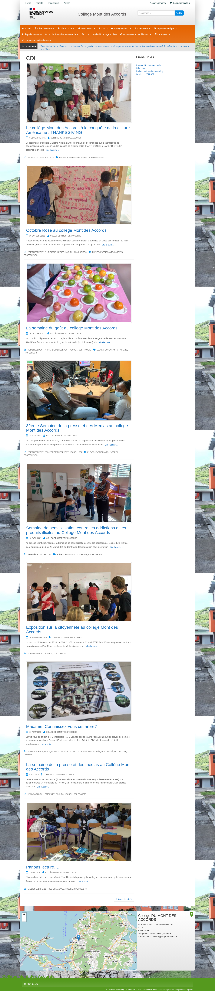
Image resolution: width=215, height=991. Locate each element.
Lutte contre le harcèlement (137, 34)
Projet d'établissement (57, 350)
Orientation (144, 28)
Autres (67, 3)
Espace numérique (167, 28)
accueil (40, 157)
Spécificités (94, 752)
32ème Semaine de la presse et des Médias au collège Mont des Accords (77, 428)
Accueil (28, 28)
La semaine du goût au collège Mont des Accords (72, 328)
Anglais (31, 157)
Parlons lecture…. (42, 867)
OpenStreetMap (132, 969)
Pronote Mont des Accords (148, 65)
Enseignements (123, 28)
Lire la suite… (52, 150)
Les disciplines (79, 752)
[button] (78, 938)
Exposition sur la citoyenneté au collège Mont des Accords (72, 629)
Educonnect (141, 68)
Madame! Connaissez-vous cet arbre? (61, 726)
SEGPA (47, 752)
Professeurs (97, 157)
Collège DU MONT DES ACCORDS (66, 138)
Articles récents (124, 899)
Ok (179, 13)
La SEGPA (164, 34)
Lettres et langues (53, 794)
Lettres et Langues (54, 889)
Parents (39, 3)
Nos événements (158, 3)
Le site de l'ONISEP (145, 74)
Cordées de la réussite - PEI (38, 40)
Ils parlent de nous (33, 34)
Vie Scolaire (68, 28)
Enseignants (53, 3)
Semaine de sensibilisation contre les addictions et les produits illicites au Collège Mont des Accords (76, 530)
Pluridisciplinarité (54, 252)
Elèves (28, 3)
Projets (49, 157)
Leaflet (123, 969)
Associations (88, 28)
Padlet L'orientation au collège (150, 71)
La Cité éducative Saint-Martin (63, 34)
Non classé (107, 752)
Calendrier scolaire (180, 3)
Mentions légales (186, 990)
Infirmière (32, 555)
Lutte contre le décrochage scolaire (101, 34)
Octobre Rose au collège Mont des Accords (66, 230)
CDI (105, 28)
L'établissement (46, 28)
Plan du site (32, 984)
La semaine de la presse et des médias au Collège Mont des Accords (78, 767)
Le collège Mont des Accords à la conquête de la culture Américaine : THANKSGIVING (78, 130)
